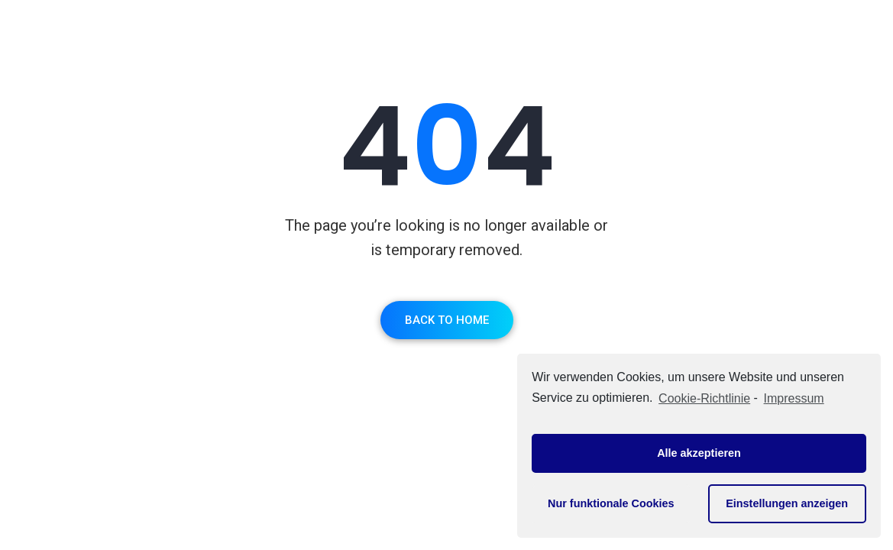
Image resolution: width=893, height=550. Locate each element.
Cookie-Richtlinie (704, 398)
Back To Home (447, 320)
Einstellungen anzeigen (787, 503)
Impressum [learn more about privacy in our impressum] (794, 398)
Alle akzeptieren (699, 453)
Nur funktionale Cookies (611, 503)
